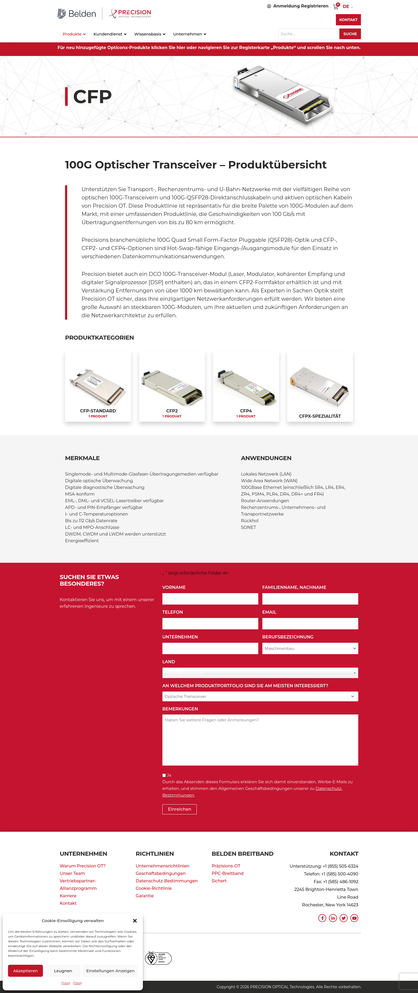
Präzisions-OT (226, 866)
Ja (169, 775)
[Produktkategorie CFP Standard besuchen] (98, 386)
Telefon (173, 612)
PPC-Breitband (227, 873)
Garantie (145, 895)
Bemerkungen (180, 708)
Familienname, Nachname (295, 587)
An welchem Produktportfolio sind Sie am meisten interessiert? (246, 686)
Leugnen (63, 970)
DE (346, 6)
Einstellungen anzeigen (110, 970)
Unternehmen (181, 637)
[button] (135, 920)
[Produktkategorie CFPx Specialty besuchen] (320, 386)
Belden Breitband (243, 853)
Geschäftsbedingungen (161, 873)
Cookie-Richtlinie (154, 888)
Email (270, 612)
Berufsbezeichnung (289, 637)
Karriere (68, 895)
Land (169, 662)
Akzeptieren (25, 970)
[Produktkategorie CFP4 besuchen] (246, 386)
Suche (350, 33)
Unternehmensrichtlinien (162, 866)
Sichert (219, 880)
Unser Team (72, 873)
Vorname (175, 587)
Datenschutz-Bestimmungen (167, 880)
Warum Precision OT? (83, 866)
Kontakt (68, 903)
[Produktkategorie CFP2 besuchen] (172, 386)
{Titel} (65, 983)
